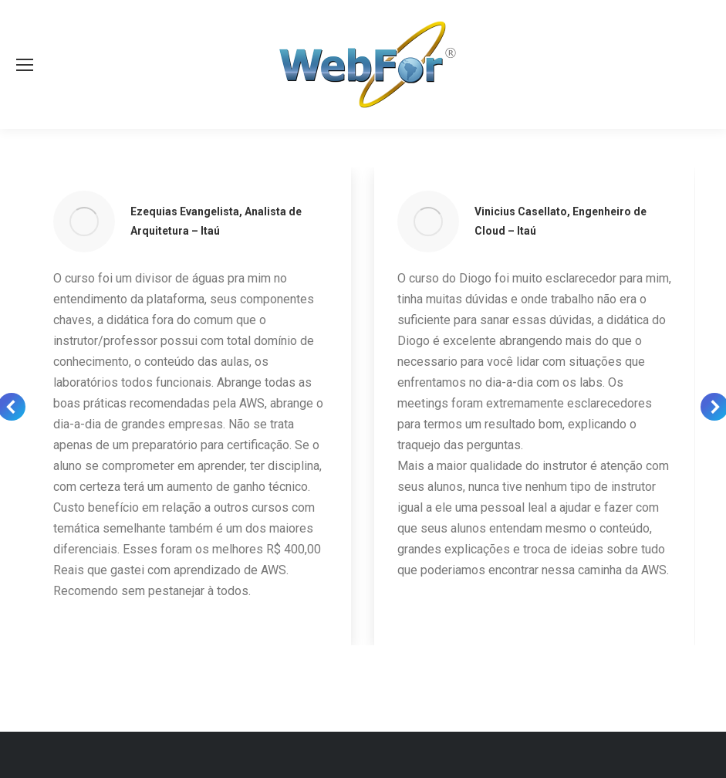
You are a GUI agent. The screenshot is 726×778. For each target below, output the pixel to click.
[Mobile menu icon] (24, 65)
